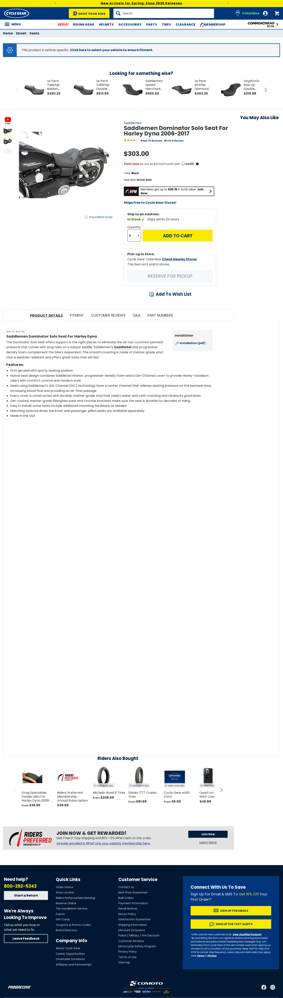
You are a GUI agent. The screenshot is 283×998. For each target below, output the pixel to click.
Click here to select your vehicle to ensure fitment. (111, 50)
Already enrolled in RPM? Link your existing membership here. (103, 843)
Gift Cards (63, 919)
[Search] (163, 13)
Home (8, 33)
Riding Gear (83, 24)
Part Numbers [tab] (160, 315)
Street (21, 33)
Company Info (71, 941)
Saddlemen (133, 123)
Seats (34, 33)
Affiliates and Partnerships (74, 965)
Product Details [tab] (46, 315)
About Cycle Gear (68, 948)
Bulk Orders (126, 898)
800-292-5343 (20, 886)
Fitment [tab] (77, 315)
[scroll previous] (14, 790)
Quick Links (68, 879)
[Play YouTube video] (109, 456)
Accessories (130, 24)
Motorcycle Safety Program (137, 946)
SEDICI (63, 24)
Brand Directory (66, 930)
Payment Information (133, 903)
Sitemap (124, 962)
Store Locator (65, 892)
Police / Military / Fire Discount (139, 935)
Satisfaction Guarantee (134, 919)
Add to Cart (178, 236)
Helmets (106, 24)
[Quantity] (134, 235)
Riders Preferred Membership (75, 898)
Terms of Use (127, 957)
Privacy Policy (127, 952)
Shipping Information (132, 925)
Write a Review (173, 140)
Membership (213, 24)
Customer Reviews (131, 941)
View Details (63, 259)
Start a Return (26, 895)
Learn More (208, 842)
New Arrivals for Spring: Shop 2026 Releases (141, 3)
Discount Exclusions (131, 930)
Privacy (212, 955)
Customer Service (137, 879)
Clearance (186, 24)
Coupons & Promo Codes (73, 925)
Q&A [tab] (136, 315)
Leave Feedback (26, 938)
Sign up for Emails (234, 911)
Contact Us (126, 887)
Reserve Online (66, 903)
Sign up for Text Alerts (234, 924)
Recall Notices (127, 909)
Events (60, 914)
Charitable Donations (70, 959)
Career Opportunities (70, 954)
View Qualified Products (246, 934)
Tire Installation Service (71, 909)
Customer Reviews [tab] (108, 315)
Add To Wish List (173, 294)
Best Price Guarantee (132, 892)
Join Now (208, 834)
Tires (166, 24)
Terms (200, 955)
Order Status (64, 887)
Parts (151, 24)
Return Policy (127, 914)
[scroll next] (221, 790)
